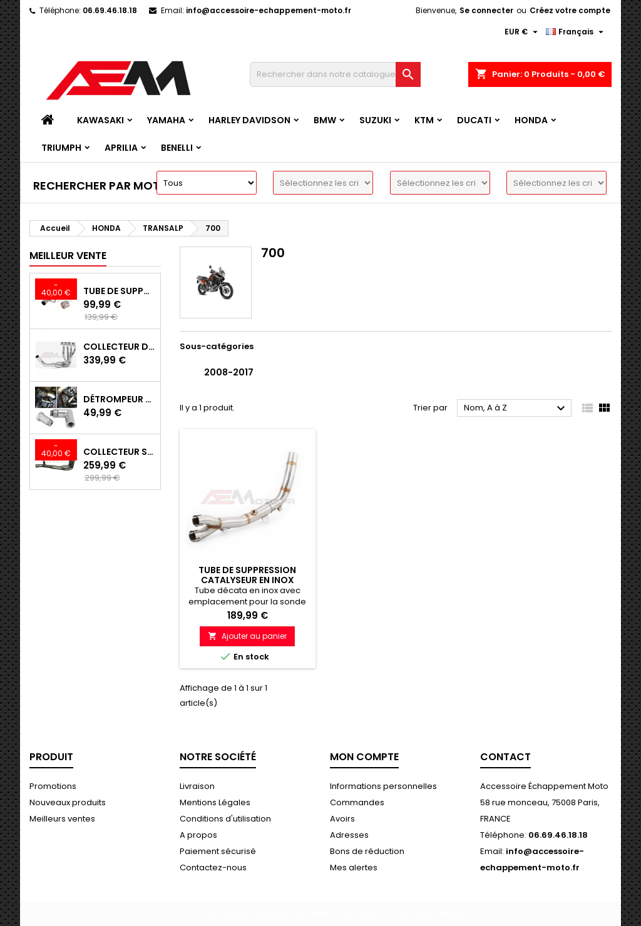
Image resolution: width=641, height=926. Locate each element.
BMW (325, 120)
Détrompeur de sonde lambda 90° (119, 399)
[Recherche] (335, 74)
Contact (505, 757)
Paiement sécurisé (218, 851)
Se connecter (486, 10)
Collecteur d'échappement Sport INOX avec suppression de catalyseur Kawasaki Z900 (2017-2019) (119, 347)
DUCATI (474, 120)
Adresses (349, 835)
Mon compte (364, 757)
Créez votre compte (570, 10)
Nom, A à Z (516, 408)
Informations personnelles (383, 786)
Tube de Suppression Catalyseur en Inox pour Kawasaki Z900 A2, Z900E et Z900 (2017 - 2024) (119, 291)
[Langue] (576, 32)
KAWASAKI (100, 120)
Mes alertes (353, 867)
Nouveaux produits (67, 802)
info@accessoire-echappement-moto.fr (268, 10)
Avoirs (342, 819)
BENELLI (177, 147)
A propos (198, 835)
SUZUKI (375, 120)
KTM (424, 120)
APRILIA (121, 147)
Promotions (52, 786)
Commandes (357, 802)
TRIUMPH (61, 147)
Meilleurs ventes (62, 819)
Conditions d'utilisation (225, 819)
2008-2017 (229, 372)
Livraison (197, 786)
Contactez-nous (213, 867)
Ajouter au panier (247, 636)
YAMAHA (166, 120)
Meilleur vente (67, 255)
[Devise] (523, 32)
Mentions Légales (215, 802)
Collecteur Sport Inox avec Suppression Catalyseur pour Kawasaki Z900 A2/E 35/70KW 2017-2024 (119, 452)
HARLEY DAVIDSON (249, 120)
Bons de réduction (367, 851)
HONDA (531, 120)
